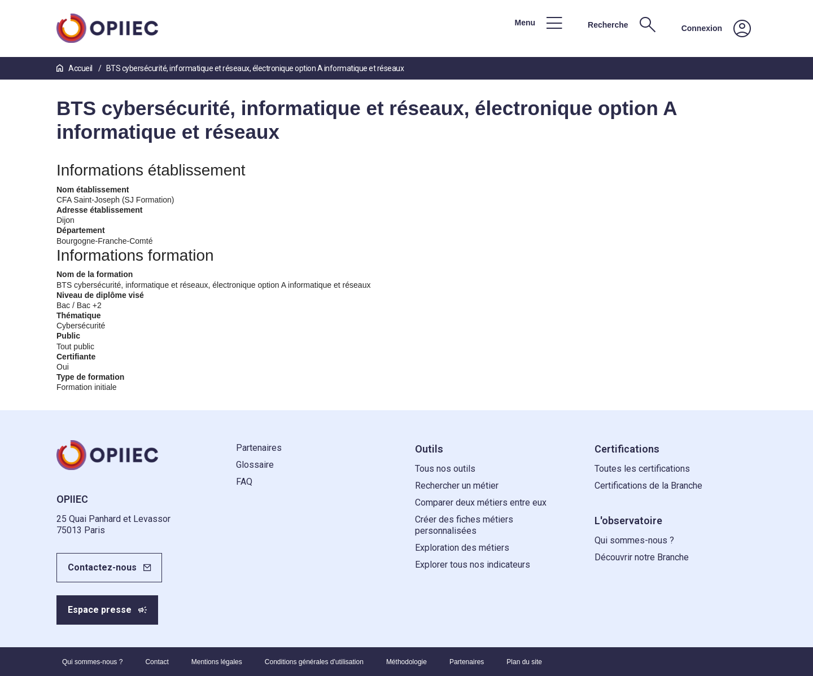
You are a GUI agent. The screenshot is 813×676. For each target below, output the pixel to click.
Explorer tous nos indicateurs (472, 564)
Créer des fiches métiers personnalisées (464, 525)
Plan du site (524, 662)
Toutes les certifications (642, 468)
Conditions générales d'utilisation (314, 662)
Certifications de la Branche (648, 485)
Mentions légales (216, 662)
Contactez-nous (102, 567)
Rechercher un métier (457, 485)
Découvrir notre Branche (642, 557)
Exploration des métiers (462, 547)
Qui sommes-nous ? (634, 540)
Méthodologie (406, 662)
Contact (156, 662)
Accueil (75, 68)
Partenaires (259, 447)
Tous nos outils (445, 468)
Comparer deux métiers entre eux (481, 502)
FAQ (244, 481)
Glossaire (255, 464)
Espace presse (100, 609)
